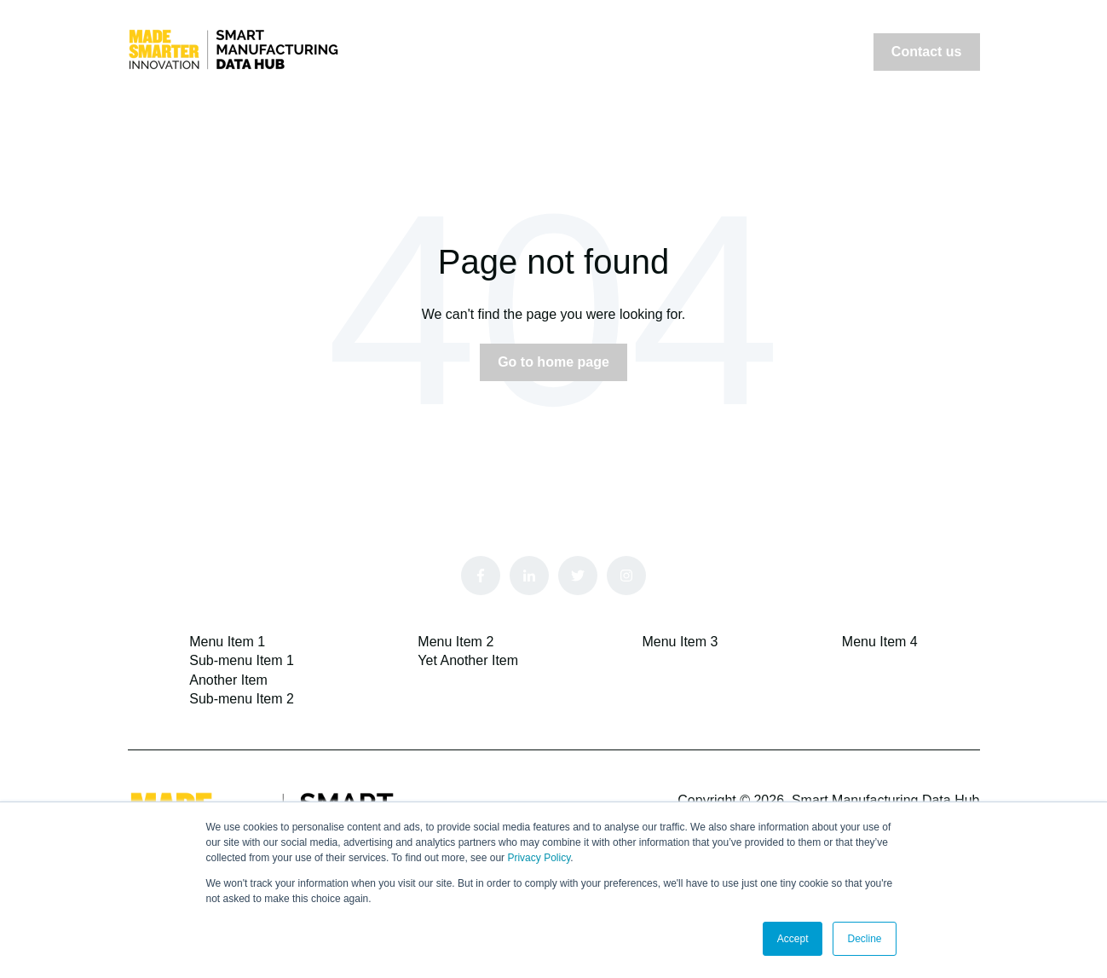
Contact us (926, 51)
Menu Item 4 (880, 641)
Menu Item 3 (680, 641)
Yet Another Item (468, 660)
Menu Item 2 (455, 641)
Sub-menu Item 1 (241, 660)
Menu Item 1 (227, 641)
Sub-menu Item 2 (241, 699)
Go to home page (553, 362)
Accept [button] (793, 939)
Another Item (228, 680)
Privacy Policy (538, 858)
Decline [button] (864, 939)
